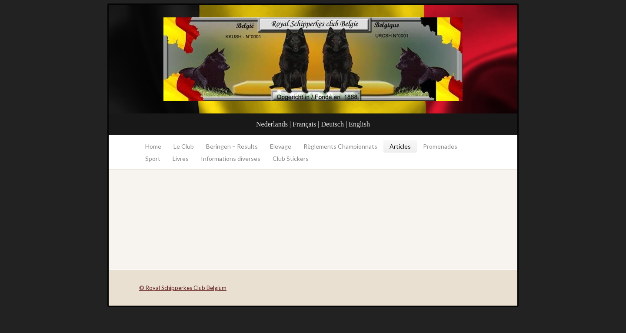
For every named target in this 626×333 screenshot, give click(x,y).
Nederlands (272, 124)
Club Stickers (291, 158)
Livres (181, 158)
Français (304, 124)
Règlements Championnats (340, 146)
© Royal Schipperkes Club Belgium (182, 287)
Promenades (440, 146)
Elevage (280, 146)
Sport (152, 158)
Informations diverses (230, 158)
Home (153, 146)
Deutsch (332, 124)
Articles (400, 146)
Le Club (183, 146)
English (359, 124)
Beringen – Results (232, 146)
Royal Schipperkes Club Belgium (313, 59)
